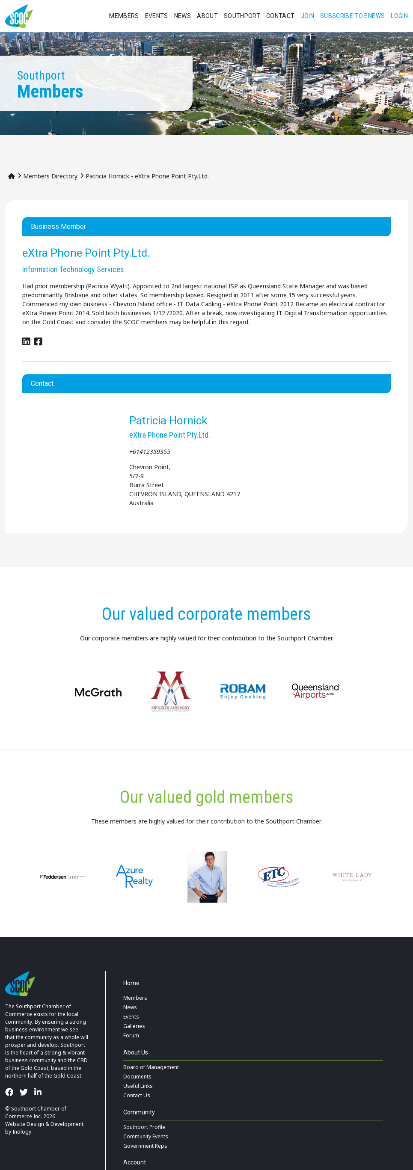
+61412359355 (149, 451)
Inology (21, 1131)
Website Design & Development (44, 1124)
